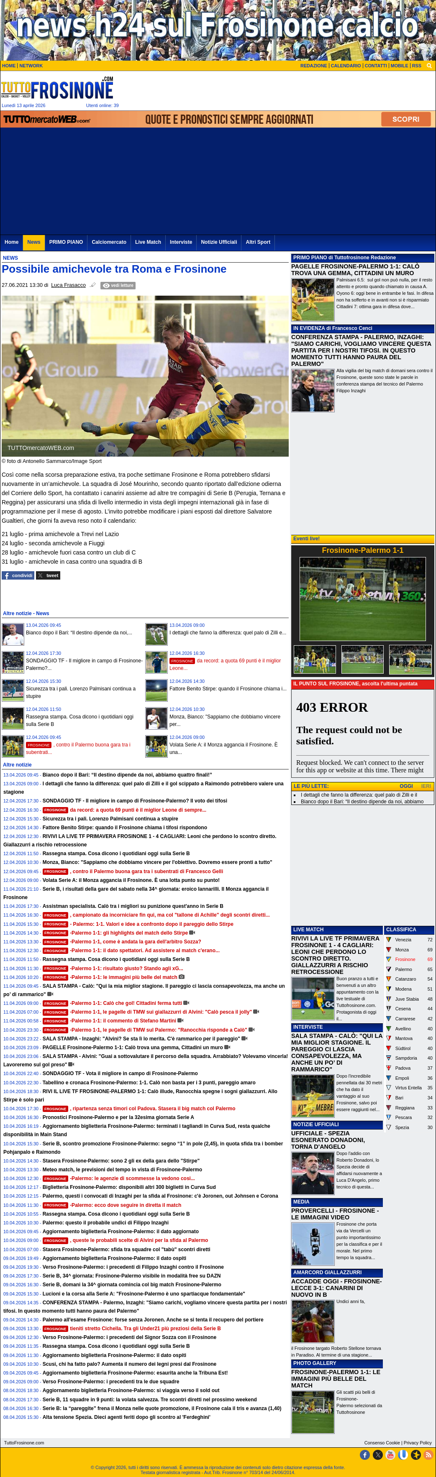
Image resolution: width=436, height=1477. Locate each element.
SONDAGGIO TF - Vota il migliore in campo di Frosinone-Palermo (120, 1073)
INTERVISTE (308, 1027)
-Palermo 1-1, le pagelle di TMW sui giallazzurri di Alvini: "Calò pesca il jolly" (147, 1012)
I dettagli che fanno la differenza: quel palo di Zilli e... (227, 633)
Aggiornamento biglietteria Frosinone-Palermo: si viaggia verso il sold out (131, 1390)
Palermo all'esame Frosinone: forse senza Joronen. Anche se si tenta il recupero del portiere (153, 1320)
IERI (426, 786)
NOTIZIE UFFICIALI (316, 1124)
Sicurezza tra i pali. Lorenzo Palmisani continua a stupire (110, 819)
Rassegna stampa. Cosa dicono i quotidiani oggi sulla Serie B (116, 853)
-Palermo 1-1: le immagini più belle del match (110, 977)
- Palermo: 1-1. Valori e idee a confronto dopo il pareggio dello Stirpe (138, 924)
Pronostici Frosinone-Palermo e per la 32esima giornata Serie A (118, 1117)
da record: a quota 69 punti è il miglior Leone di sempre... (125, 810)
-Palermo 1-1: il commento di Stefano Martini (110, 1021)
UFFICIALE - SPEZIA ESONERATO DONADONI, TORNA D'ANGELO (328, 1140)
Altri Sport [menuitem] (258, 242)
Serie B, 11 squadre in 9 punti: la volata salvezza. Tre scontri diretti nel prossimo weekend (150, 1400)
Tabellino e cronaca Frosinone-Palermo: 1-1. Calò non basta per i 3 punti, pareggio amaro (149, 1083)
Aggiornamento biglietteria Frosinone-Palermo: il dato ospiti (114, 1258)
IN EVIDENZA (309, 328)
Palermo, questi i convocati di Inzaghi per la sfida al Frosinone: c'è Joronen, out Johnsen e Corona (160, 1196)
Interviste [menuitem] (181, 242)
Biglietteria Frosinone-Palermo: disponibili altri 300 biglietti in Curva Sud (129, 1187)
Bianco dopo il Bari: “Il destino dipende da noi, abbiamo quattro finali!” (127, 775)
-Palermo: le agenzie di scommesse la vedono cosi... (119, 1178)
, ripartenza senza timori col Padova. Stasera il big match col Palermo (139, 1109)
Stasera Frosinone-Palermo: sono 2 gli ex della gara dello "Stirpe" (121, 1161)
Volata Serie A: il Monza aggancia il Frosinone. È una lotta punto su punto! (131, 880)
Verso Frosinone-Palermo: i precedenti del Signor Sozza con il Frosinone (129, 1337)
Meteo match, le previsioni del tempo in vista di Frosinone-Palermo (122, 1170)
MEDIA (301, 1202)
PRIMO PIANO (310, 258)
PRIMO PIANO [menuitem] (66, 242)
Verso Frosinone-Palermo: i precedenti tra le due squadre (111, 1382)
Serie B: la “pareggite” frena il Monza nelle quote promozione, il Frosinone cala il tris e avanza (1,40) (162, 1408)
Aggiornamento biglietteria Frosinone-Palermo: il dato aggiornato (121, 1231)
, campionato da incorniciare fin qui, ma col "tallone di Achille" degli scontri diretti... (156, 915)
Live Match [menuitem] (148, 242)
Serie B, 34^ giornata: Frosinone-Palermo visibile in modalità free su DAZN (132, 1276)
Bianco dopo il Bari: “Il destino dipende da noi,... (79, 633)
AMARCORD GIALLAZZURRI (327, 1272)
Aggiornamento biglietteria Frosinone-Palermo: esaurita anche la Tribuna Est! (135, 1373)
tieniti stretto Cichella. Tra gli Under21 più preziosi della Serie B (132, 1328)
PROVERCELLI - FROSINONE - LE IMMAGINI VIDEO (335, 1214)
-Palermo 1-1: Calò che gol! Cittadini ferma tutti (112, 1003)
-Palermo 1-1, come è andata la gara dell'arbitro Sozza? (122, 942)
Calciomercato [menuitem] (109, 242)
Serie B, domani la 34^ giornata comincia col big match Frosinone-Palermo (132, 1285)
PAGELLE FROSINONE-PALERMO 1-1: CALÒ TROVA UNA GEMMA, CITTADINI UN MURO (355, 269)
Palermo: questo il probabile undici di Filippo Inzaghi (106, 1223)
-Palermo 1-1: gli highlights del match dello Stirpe (115, 933)
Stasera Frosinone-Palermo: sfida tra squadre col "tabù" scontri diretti (126, 1249)
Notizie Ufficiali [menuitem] (219, 242)
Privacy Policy (418, 1442)
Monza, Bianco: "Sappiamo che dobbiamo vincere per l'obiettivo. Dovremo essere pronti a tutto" (157, 862)
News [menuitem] (33, 242)
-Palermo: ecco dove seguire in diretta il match (112, 1205)
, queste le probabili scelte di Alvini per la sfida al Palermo (125, 1240)
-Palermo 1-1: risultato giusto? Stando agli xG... (113, 968)
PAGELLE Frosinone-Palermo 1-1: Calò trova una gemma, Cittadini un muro (133, 1047)
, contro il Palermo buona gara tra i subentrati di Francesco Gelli (133, 871)
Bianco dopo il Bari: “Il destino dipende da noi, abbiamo (362, 802)
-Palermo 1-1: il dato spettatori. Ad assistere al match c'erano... (131, 950)
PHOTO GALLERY (314, 1363)
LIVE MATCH (308, 930)
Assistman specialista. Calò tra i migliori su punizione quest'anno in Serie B (133, 906)
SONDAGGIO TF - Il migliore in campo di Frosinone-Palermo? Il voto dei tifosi (135, 801)
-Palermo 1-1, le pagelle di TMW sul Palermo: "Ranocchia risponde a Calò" (145, 1030)
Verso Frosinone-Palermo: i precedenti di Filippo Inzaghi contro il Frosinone (133, 1267)
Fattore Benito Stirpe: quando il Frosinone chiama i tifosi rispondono (125, 827)
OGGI (406, 786)
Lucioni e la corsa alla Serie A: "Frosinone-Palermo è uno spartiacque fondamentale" (144, 1294)
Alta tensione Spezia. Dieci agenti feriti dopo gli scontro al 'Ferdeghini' (126, 1417)
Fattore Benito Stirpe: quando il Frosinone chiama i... (228, 689)
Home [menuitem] (11, 242)
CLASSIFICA (401, 930)
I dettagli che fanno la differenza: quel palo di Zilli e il (359, 795)
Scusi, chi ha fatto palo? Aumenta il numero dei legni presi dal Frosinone (130, 1364)
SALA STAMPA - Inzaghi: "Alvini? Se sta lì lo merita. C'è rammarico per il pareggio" (141, 1039)
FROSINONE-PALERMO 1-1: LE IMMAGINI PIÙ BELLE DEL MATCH (335, 1379)
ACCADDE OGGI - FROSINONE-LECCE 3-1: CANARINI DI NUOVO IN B (336, 1288)
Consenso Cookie (382, 1442)
